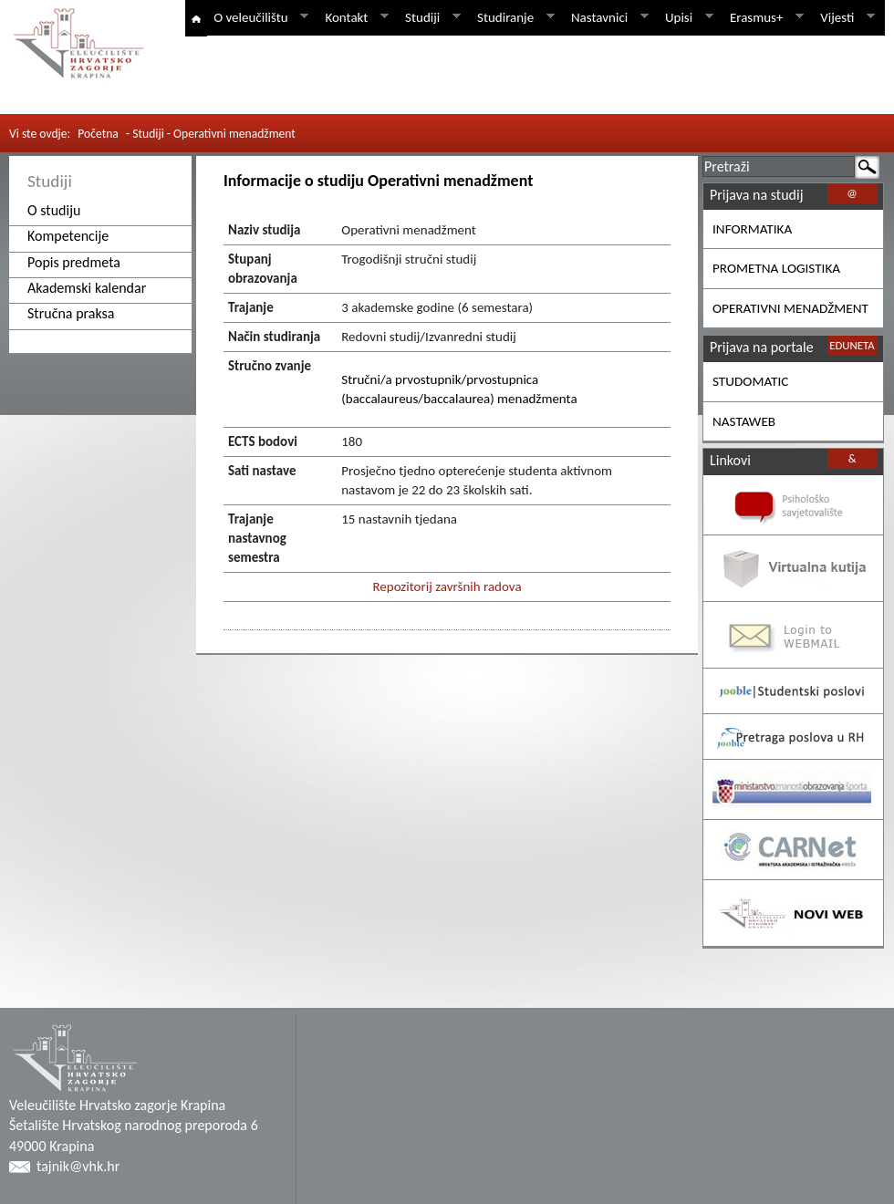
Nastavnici (607, 17)
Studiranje (513, 17)
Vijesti (844, 17)
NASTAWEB (743, 421)
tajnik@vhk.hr (78, 1166)
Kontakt (353, 17)
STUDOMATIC (750, 381)
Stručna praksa (71, 313)
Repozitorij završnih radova (446, 586)
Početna (98, 133)
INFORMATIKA (752, 229)
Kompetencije (68, 235)
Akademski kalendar (86, 287)
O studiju (53, 210)
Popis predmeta (73, 262)
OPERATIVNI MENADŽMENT (790, 308)
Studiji (430, 17)
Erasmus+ (763, 17)
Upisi (686, 17)
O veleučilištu (257, 17)
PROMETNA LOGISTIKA (776, 268)
